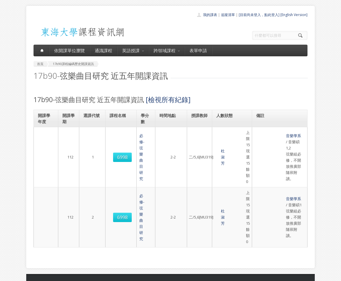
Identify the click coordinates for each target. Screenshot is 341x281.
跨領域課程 (167, 50)
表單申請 (198, 50)
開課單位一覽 (158, 226)
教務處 (131, 275)
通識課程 (103, 50)
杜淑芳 (197, 138)
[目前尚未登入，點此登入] (259, 14)
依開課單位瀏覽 (69, 50)
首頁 (151, 220)
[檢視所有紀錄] (168, 99)
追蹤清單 (228, 14)
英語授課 (133, 50)
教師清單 (155, 258)
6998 (92, 139)
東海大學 (38, 275)
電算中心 (112, 275)
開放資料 (155, 252)
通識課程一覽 (158, 233)
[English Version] (293, 14)
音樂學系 (265, 132)
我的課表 (210, 14)
